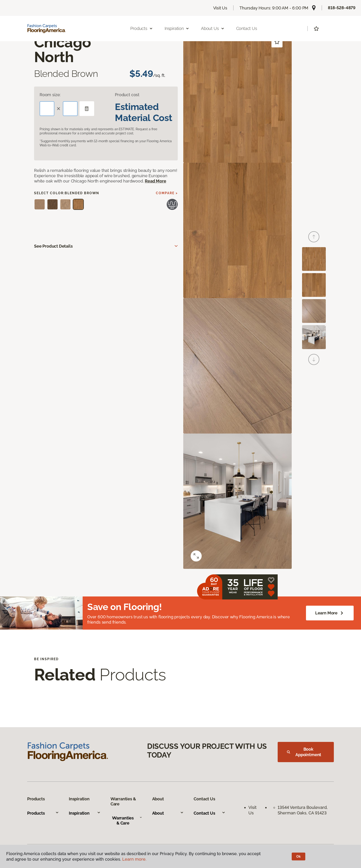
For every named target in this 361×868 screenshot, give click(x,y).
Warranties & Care (127, 820)
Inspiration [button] (177, 28)
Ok (298, 856)
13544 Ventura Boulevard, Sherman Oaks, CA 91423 (303, 810)
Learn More (329, 613)
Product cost (127, 94)
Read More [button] (155, 181)
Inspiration (85, 813)
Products (43, 813)
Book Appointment (304, 752)
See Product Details (53, 246)
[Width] (70, 108)
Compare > (167, 193)
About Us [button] (212, 28)
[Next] (313, 359)
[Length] (47, 108)
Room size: (50, 94)
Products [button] (141, 28)
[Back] (313, 236)
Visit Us (220, 8)
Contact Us (246, 28)
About (168, 813)
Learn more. (134, 859)
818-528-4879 (341, 7)
